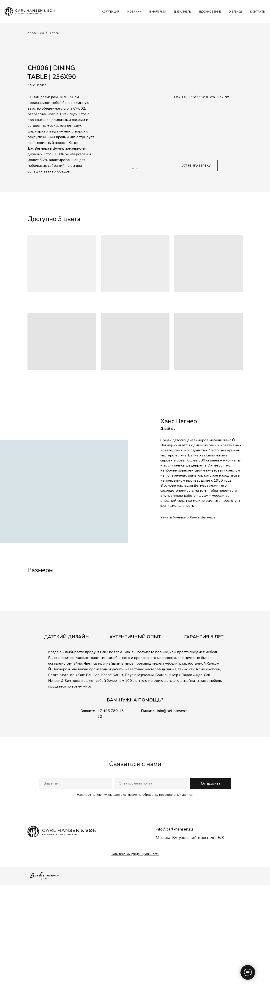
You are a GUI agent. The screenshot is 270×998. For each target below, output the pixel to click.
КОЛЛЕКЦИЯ (111, 11)
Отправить (211, 895)
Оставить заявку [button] (196, 165)
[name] (75, 896)
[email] (151, 896)
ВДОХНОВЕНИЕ (210, 11)
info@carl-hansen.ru (172, 823)
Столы (55, 33)
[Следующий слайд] (261, 639)
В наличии (157, 11)
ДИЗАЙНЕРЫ (182, 11)
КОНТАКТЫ (257, 11)
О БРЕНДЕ (235, 11)
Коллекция (35, 33)
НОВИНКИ (134, 11)
